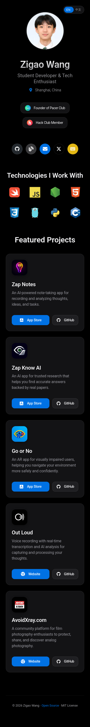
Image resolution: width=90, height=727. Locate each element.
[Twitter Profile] (59, 149)
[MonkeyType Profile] (72, 149)
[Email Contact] (45, 149)
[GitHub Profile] (17, 149)
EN (68, 10)
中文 (78, 9)
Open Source (50, 705)
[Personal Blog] (31, 149)
